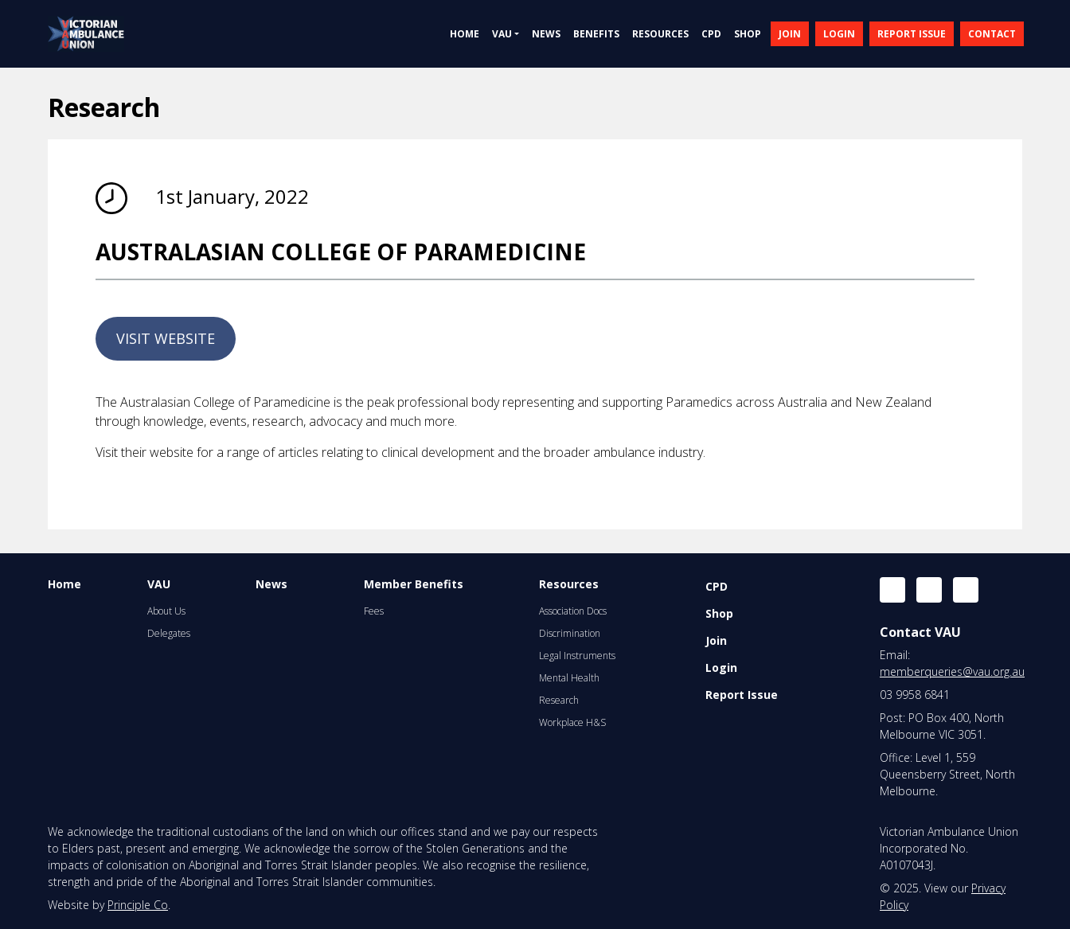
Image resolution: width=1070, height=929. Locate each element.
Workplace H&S (572, 722)
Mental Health (569, 678)
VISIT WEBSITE (165, 338)
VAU (158, 583)
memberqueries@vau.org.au (952, 671)
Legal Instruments (577, 655)
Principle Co (137, 904)
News (271, 583)
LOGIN (839, 34)
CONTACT (992, 34)
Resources (569, 583)
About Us (166, 611)
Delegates (168, 633)
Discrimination (569, 633)
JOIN (790, 34)
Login (721, 667)
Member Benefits (413, 583)
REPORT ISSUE (911, 34)
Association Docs (573, 611)
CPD (716, 586)
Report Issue (741, 694)
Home (64, 583)
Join (716, 640)
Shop (719, 613)
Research (559, 700)
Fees (374, 611)
